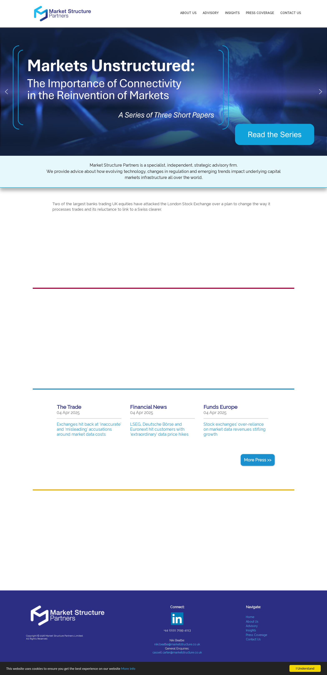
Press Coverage (260, 13)
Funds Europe (220, 407)
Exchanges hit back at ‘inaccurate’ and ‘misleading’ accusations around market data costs (89, 429)
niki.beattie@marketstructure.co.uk (177, 644)
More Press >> (257, 459)
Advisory (211, 13)
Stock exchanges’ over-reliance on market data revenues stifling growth (235, 429)
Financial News (148, 407)
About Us (188, 13)
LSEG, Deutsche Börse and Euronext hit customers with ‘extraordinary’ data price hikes (159, 429)
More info (128, 668)
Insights (232, 13)
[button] (163, 92)
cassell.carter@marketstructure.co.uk (177, 652)
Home (250, 617)
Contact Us (290, 13)
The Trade (69, 407)
